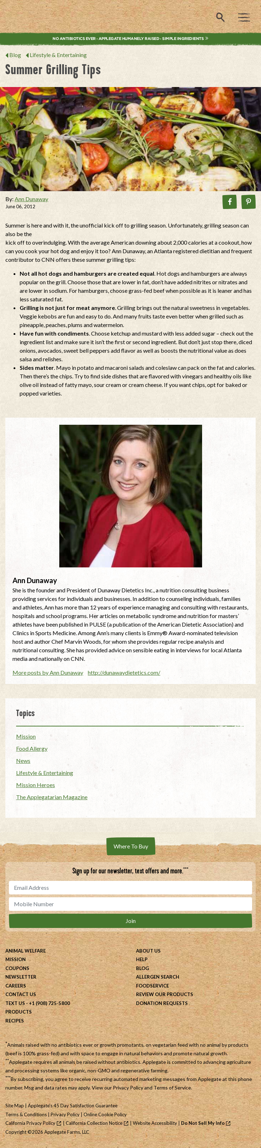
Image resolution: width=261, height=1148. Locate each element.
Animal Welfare (25, 951)
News (23, 760)
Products (18, 1012)
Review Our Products (164, 994)
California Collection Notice (94, 1123)
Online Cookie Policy (105, 1114)
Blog (15, 54)
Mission (26, 736)
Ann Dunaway (31, 198)
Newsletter (20, 977)
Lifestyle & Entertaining (58, 54)
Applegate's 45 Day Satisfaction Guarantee (72, 1105)
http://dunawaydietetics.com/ (124, 672)
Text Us (15, 1003)
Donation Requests (162, 1003)
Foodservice (152, 986)
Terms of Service (172, 1088)
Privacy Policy (128, 1088)
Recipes (14, 1021)
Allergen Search (157, 977)
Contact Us (20, 994)
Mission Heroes (35, 784)
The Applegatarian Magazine (51, 797)
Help (141, 959)
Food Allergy (31, 748)
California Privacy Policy (30, 1123)
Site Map (14, 1105)
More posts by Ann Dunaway (47, 672)
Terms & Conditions (26, 1114)
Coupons (17, 968)
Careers (15, 986)
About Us (148, 951)
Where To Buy (131, 846)
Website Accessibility (155, 1123)
